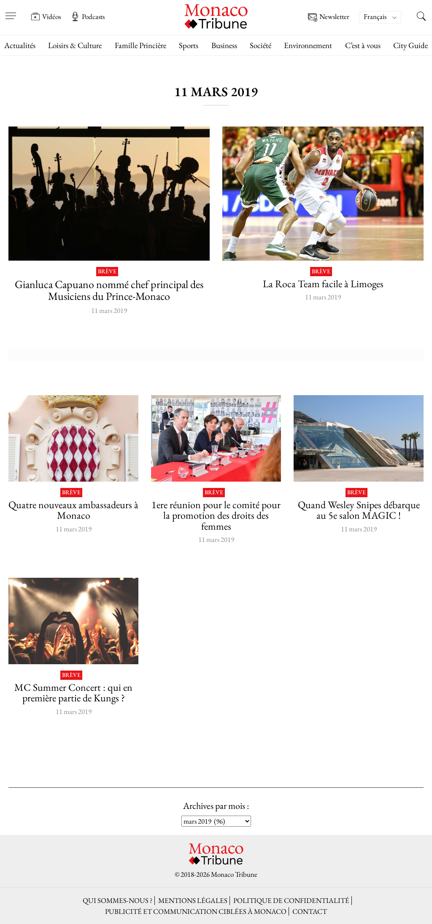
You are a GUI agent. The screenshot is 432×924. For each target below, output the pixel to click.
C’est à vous (363, 45)
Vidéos (46, 16)
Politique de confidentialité (291, 900)
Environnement (308, 45)
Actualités (19, 45)
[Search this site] (421, 17)
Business (224, 45)
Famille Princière (140, 45)
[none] (384, 17)
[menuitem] (380, 17)
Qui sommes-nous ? (117, 900)
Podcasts (87, 16)
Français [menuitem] (375, 16)
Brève (107, 271)
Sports (188, 45)
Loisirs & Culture (75, 45)
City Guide (410, 45)
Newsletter (328, 17)
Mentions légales (192, 900)
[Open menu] (10, 10)
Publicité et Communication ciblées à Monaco (195, 911)
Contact (309, 911)
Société (260, 45)
